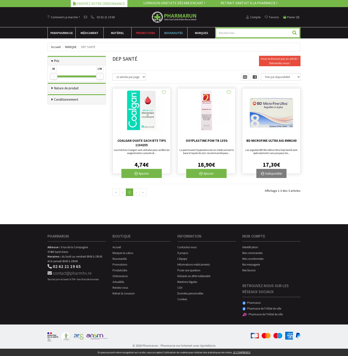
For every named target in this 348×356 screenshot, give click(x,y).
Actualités (118, 282)
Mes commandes (252, 253)
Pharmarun (251, 303)
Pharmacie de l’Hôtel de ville (261, 308)
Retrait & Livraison (124, 293)
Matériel (117, 33)
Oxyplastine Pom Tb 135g (206, 140)
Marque (71, 47)
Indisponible (271, 173)
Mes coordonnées (252, 259)
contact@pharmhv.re (69, 273)
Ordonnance (120, 276)
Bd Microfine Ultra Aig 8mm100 (271, 140)
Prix (56, 61)
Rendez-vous (120, 288)
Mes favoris (248, 270)
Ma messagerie (251, 264)
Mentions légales (187, 282)
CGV (179, 288)
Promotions (145, 33)
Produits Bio (120, 270)
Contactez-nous (187, 247)
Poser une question (188, 270)
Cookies (182, 299)
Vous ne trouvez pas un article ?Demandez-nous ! (280, 61)
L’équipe (182, 259)
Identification (250, 247)
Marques (201, 33)
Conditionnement (66, 99)
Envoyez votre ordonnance (99, 3)
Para (61, 33)
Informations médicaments (193, 264)
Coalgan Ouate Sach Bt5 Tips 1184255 (141, 142)
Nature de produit (66, 88)
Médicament (90, 33)
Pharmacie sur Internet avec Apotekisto (188, 346)
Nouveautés (173, 33)
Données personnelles (190, 293)
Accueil (56, 47)
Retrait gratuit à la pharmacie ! (249, 3)
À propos (182, 253)
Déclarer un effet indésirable (193, 276)
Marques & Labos (123, 253)
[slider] (53, 76)
